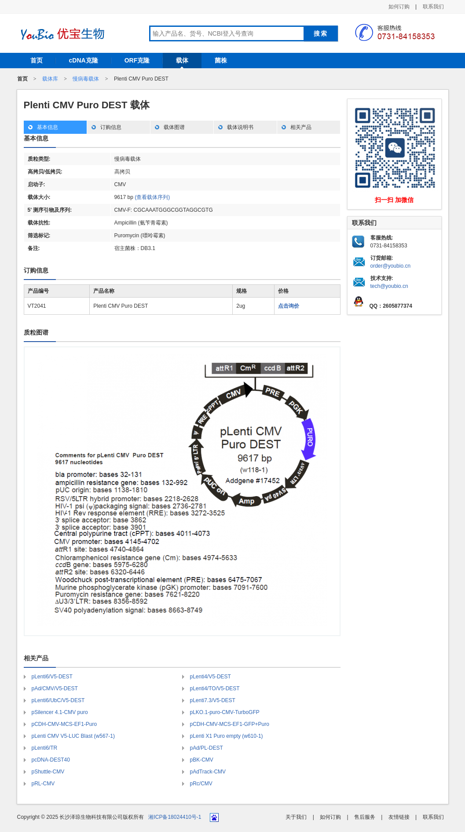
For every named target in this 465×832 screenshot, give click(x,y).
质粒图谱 (36, 332)
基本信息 (47, 127)
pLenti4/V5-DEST (210, 677)
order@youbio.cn (390, 266)
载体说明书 (240, 127)
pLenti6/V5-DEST (52, 677)
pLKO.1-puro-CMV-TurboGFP (225, 712)
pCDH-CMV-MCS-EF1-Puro (64, 724)
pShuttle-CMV (48, 772)
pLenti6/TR (45, 748)
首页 (36, 60)
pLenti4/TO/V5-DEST (215, 688)
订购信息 (110, 127)
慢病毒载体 (86, 79)
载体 (182, 60)
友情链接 (399, 817)
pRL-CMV (43, 783)
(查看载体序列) (152, 197)
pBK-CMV (201, 760)
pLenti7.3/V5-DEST (212, 700)
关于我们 (296, 817)
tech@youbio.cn (389, 286)
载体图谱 (174, 127)
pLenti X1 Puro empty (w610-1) (226, 736)
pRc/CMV (201, 783)
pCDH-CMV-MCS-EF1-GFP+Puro (229, 724)
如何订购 (399, 7)
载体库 (50, 79)
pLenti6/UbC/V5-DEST (58, 700)
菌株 (221, 60)
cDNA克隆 (83, 60)
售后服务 (364, 817)
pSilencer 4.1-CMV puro (60, 712)
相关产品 (300, 127)
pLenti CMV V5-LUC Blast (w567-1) (73, 736)
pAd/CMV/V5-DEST (55, 688)
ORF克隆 (137, 60)
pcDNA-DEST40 (51, 760)
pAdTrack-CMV (208, 772)
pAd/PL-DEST (206, 748)
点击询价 (288, 306)
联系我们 (433, 7)
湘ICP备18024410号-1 (174, 817)
